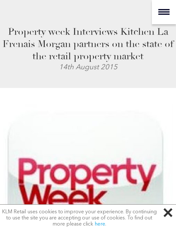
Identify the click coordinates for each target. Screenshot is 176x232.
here (100, 224)
